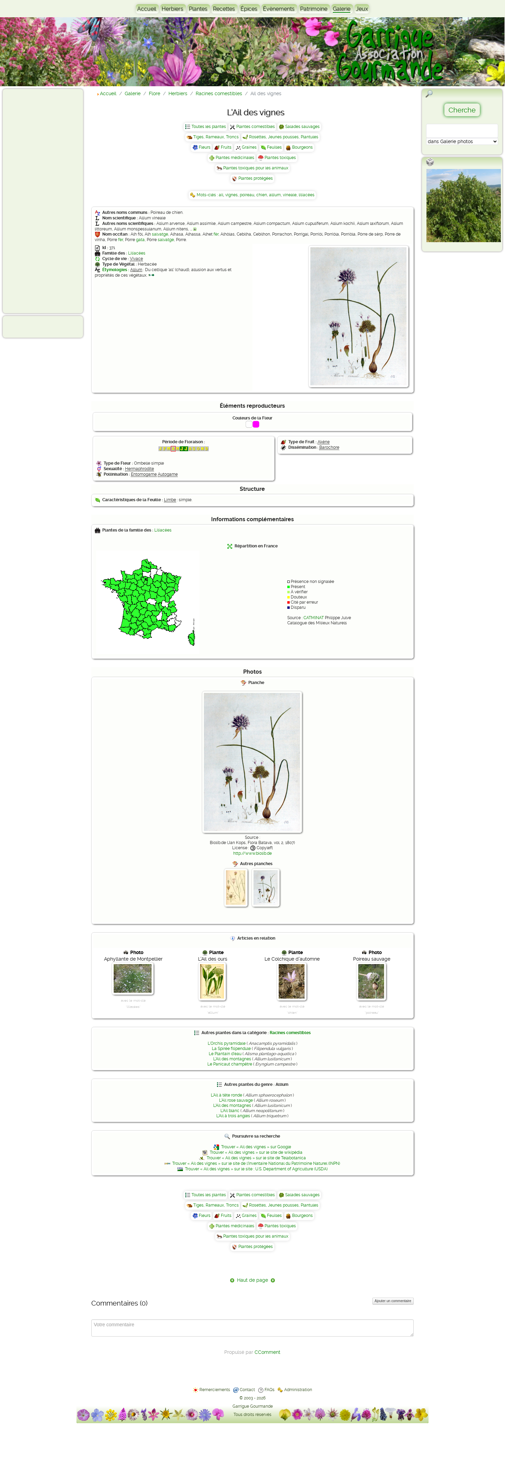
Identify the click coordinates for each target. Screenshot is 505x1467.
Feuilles (274, 147)
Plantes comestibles (255, 126)
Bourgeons (302, 147)
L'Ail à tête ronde (226, 1095)
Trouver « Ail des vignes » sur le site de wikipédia (256, 1152)
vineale (290, 194)
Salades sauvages (302, 126)
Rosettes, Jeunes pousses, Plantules (283, 137)
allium (275, 194)
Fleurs (204, 147)
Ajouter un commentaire (393, 1301)
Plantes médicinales (235, 157)
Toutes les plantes (209, 126)
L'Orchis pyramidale (227, 1043)
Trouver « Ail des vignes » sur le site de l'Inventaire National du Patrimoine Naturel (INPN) (256, 1163)
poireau (247, 194)
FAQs (270, 1389)
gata (140, 239)
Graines (249, 147)
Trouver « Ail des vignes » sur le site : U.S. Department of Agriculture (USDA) (256, 1169)
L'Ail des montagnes (232, 1059)
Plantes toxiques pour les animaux (255, 168)
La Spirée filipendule (231, 1048)
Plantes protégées (255, 178)
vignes (231, 194)
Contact (247, 1389)
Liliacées (136, 253)
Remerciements (214, 1389)
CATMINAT (313, 617)
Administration (298, 1389)
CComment (267, 1352)
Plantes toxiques (280, 157)
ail (221, 194)
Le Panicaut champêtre (229, 1064)
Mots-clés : (208, 194)
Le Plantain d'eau (225, 1053)
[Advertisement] (33, 200)
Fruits (226, 147)
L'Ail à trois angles (233, 1115)
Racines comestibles (290, 1032)
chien (261, 194)
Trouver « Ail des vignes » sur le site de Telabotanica (256, 1158)
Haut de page (252, 1280)
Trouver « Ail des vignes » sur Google (256, 1146)
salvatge (160, 234)
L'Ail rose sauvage (236, 1100)
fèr (216, 234)
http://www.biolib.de (252, 853)
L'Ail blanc (229, 1110)
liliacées (307, 194)
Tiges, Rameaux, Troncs (216, 137)
